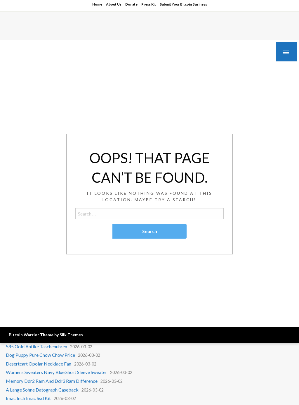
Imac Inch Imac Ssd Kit (28, 398)
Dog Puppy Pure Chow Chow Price (40, 355)
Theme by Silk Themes (61, 334)
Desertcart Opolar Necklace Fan (38, 363)
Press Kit (148, 4)
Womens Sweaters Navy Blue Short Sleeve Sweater (56, 372)
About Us (113, 4)
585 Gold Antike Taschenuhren (36, 346)
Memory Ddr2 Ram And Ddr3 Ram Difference (52, 381)
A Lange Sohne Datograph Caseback (42, 389)
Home (97, 4)
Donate (131, 4)
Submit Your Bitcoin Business (183, 4)
